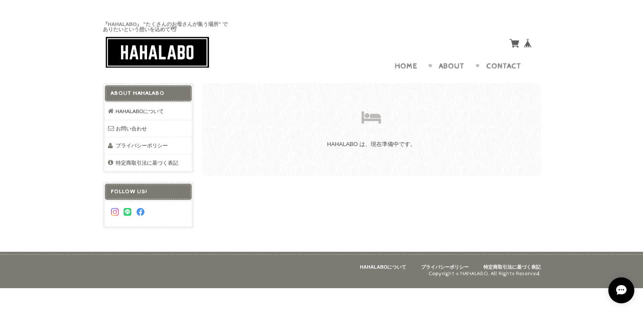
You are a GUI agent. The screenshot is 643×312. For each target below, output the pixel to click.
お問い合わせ (131, 128)
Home (406, 66)
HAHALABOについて (140, 111)
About (451, 66)
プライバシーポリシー (142, 145)
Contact (503, 66)
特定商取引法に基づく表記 (147, 163)
